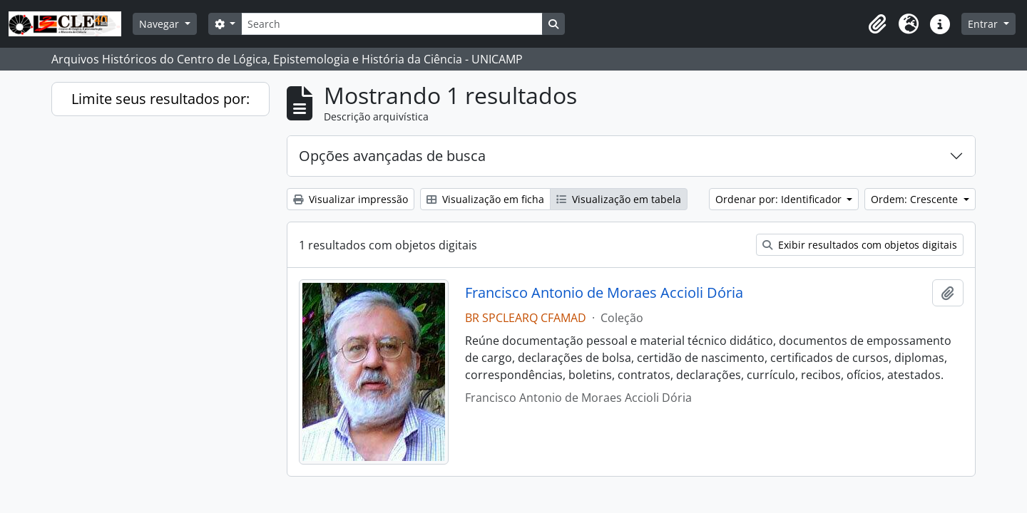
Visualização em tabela (618, 199)
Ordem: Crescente (916, 199)
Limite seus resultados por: (160, 98)
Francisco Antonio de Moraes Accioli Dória (604, 292)
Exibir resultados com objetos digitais (859, 245)
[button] (877, 24)
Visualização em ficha (485, 199)
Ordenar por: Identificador (779, 199)
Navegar (160, 24)
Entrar (984, 24)
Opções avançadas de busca (392, 155)
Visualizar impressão (350, 199)
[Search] (391, 24)
